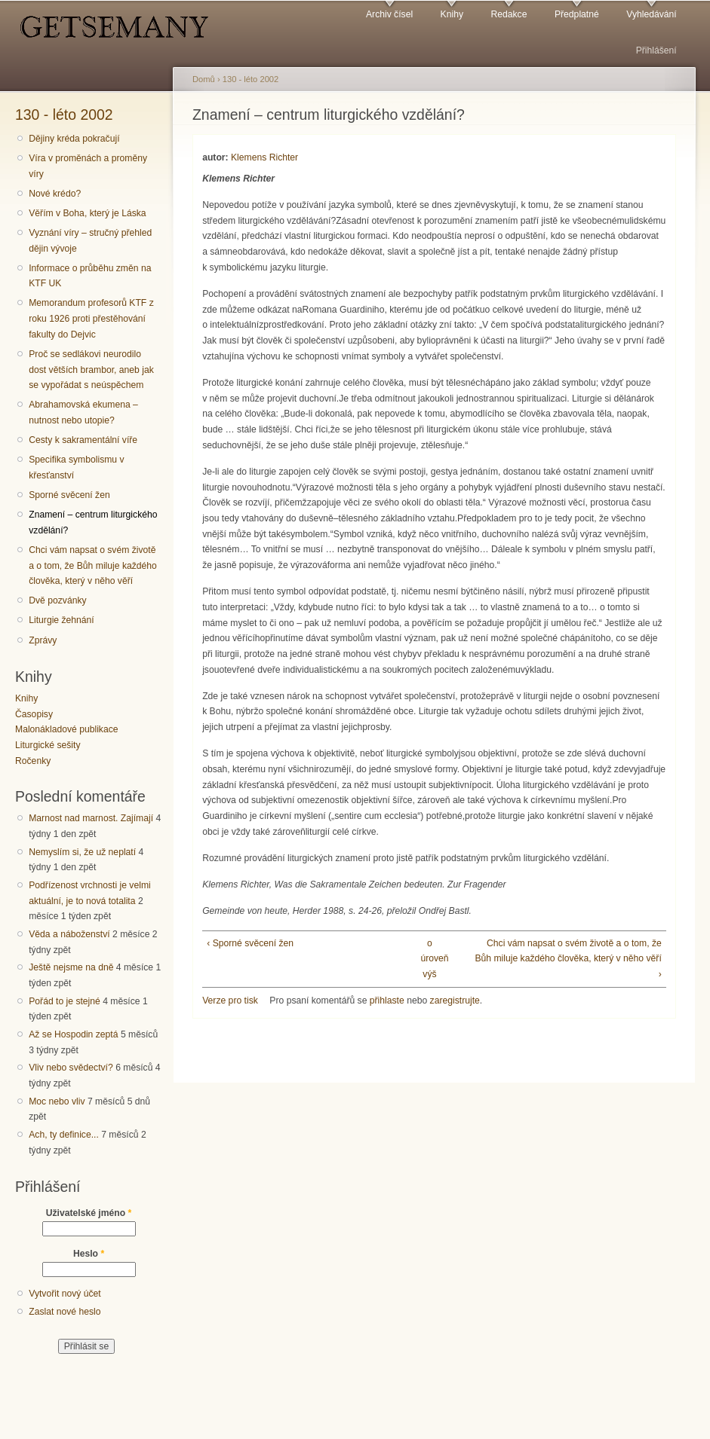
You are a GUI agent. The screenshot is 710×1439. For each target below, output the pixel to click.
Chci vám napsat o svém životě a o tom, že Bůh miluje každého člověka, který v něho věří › (568, 958)
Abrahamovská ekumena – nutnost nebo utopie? (83, 412)
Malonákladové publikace (66, 729)
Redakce (508, 14)
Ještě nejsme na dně (71, 967)
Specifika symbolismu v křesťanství (76, 467)
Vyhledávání (651, 14)
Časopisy (34, 714)
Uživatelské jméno (89, 1213)
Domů (203, 79)
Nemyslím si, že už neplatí (82, 852)
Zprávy (43, 640)
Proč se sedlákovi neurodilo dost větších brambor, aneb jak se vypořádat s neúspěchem (91, 369)
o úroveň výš (429, 958)
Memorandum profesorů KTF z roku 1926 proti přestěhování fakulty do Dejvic (91, 318)
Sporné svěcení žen (69, 495)
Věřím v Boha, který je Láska (87, 213)
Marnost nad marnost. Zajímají (91, 818)
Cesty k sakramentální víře (83, 440)
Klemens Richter (264, 157)
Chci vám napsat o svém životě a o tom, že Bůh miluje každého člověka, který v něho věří (93, 565)
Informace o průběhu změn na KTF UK (90, 276)
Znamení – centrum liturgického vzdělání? (93, 522)
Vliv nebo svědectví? (71, 1067)
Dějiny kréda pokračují (74, 138)
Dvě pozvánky (57, 600)
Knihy (452, 14)
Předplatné (577, 14)
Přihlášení (656, 50)
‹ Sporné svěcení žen (250, 943)
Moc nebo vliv (57, 1101)
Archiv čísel (389, 14)
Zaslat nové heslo (64, 1311)
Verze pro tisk (230, 1000)
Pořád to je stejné (64, 1001)
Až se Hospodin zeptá (73, 1034)
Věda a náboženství (69, 934)
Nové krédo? (55, 193)
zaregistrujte (455, 1000)
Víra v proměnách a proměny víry (88, 166)
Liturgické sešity (47, 745)
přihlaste (387, 1000)
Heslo (88, 1253)
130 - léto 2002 (64, 114)
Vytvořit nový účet (65, 1293)
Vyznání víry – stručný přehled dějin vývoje (90, 241)
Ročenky (33, 761)
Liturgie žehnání (61, 620)
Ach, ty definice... (64, 1134)
